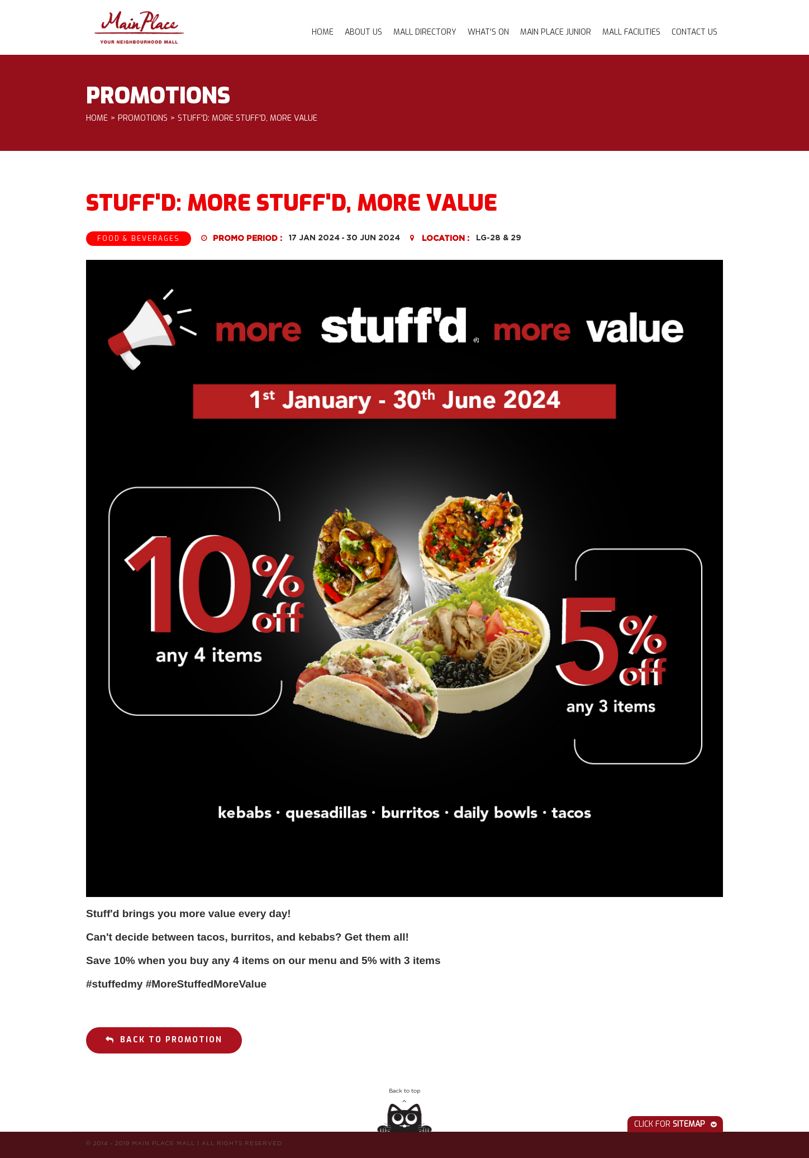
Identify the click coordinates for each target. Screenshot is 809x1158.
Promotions (143, 119)
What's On (488, 32)
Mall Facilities (631, 32)
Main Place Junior (555, 32)
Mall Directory (424, 32)
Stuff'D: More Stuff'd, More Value (247, 119)
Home (323, 32)
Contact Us (694, 32)
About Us (363, 32)
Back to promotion (164, 1039)
